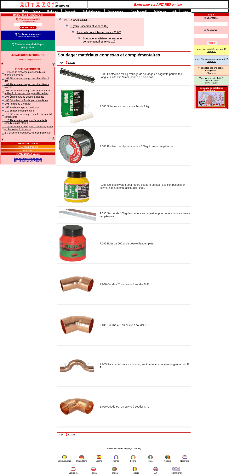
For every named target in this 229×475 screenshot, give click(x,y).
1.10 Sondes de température (19, 110)
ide (174, 11)
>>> (73, 62)
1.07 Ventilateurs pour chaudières (21, 107)
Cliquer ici (211, 51)
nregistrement (115, 11)
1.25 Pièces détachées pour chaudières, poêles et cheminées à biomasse (28, 128)
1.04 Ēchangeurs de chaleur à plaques (24, 96)
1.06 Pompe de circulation (17, 103)
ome (25, 11)
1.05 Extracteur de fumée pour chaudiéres (26, 100)
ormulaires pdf (138, 11)
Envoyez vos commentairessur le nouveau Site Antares (28, 159)
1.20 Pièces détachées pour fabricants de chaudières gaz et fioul (25, 121)
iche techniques (91, 11)
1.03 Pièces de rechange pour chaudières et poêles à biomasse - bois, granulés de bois (27, 92)
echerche (52, 11)
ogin (185, 11)
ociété (36, 11)
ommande (70, 11)
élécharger (160, 11)
